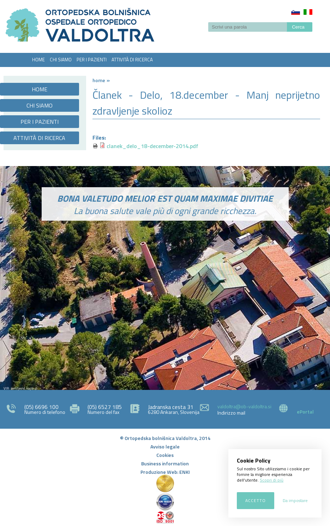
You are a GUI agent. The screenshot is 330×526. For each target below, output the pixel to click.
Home (98, 80)
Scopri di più (271, 480)
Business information (165, 463)
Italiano (308, 12)
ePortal (305, 411)
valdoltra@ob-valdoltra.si (244, 406)
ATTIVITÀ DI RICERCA (132, 59)
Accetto (255, 500)
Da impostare (295, 500)
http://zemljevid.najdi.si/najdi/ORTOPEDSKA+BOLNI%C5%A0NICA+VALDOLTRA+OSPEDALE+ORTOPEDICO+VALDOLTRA (165, 318)
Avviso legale (165, 446)
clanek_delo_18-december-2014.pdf (152, 146)
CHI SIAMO (61, 59)
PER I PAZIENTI (92, 59)
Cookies (165, 455)
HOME (38, 59)
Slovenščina (295, 12)
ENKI (184, 472)
